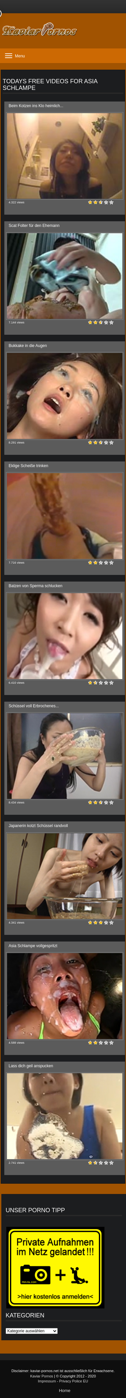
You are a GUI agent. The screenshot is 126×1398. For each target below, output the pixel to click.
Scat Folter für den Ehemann (34, 225)
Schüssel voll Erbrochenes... (34, 706)
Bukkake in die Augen (28, 345)
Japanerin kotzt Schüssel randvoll (38, 825)
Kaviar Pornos (41, 1376)
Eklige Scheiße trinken (28, 465)
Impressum (47, 1381)
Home (65, 1390)
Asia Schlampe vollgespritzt (33, 946)
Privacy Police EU (73, 1381)
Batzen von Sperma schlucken (35, 586)
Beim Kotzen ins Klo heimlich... (36, 106)
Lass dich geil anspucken (31, 1066)
